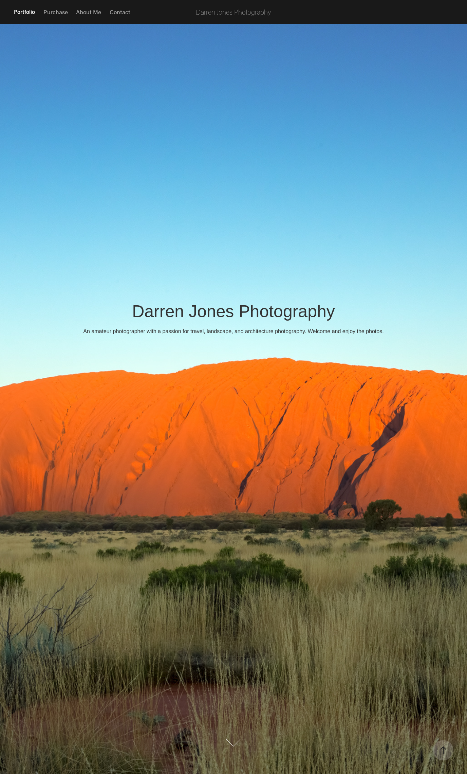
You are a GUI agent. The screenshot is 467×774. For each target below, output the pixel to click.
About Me (88, 12)
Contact (120, 12)
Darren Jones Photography (233, 11)
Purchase (55, 12)
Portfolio (24, 11)
